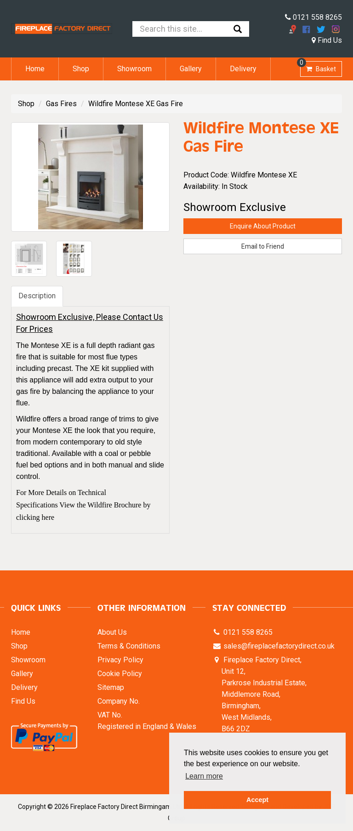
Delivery (243, 68)
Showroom (134, 68)
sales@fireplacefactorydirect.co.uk (278, 646)
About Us (112, 632)
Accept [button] (257, 799)
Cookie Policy (119, 673)
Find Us (327, 40)
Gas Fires (61, 103)
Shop (81, 68)
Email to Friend (262, 246)
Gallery (191, 68)
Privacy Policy (120, 659)
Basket (318, 67)
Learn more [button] (204, 776)
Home (35, 68)
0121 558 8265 (313, 17)
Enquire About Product (263, 226)
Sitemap (110, 687)
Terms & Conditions (128, 646)
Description (37, 295)
